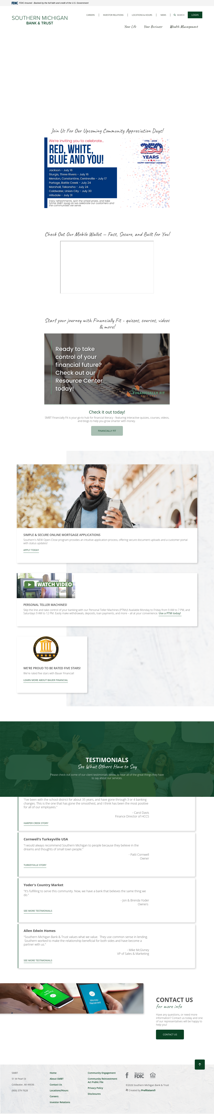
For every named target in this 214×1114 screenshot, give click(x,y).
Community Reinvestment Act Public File (102, 1080)
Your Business (152, 26)
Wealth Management (184, 26)
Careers (90, 15)
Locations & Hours (142, 15)
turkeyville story (35, 865)
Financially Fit (107, 430)
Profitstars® (148, 1090)
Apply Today (31, 550)
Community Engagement (102, 1072)
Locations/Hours (59, 1090)
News (163, 15)
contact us (170, 1034)
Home (53, 1072)
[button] (179, 14)
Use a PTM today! (170, 613)
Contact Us (56, 1084)
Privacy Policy (95, 1088)
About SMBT (56, 1078)
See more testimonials (38, 910)
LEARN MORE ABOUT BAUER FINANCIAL (45, 680)
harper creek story (36, 823)
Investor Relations (113, 15)
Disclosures (94, 1093)
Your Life (130, 26)
